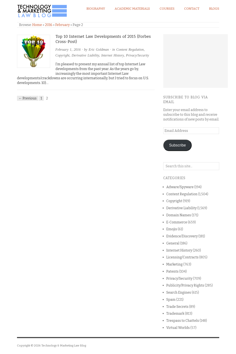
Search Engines (178, 292)
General (172, 243)
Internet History (112, 55)
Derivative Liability (85, 55)
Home (37, 25)
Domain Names (178, 215)
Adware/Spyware (180, 187)
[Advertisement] (195, 61)
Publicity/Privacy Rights (185, 285)
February (62, 25)
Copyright (62, 55)
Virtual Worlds (178, 328)
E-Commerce (176, 222)
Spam (171, 300)
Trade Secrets (177, 307)
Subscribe (177, 145)
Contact (191, 9)
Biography (95, 9)
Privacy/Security (137, 55)
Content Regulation (130, 49)
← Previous (28, 98)
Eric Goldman (99, 49)
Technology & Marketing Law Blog (63, 345)
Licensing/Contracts (182, 257)
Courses (167, 9)
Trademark (175, 313)
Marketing (174, 264)
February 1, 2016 (68, 49)
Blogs (214, 9)
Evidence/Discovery (182, 236)
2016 (48, 25)
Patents (172, 271)
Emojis (171, 229)
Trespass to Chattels (182, 321)
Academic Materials (132, 9)
